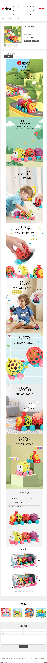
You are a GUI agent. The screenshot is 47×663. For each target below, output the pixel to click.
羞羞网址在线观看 (5, 661)
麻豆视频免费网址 (5, 662)
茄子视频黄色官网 (27, 661)
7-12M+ (7, 18)
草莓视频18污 (22, 661)
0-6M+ (3, 18)
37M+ (19, 18)
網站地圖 (1, 661)
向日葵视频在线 (38, 661)
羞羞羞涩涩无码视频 (11, 661)
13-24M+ (10, 18)
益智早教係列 (27, 30)
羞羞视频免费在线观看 (17, 661)
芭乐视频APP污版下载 (33, 661)
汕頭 (41, 658)
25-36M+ (15, 18)
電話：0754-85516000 (29, 34)
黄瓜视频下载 (43, 661)
